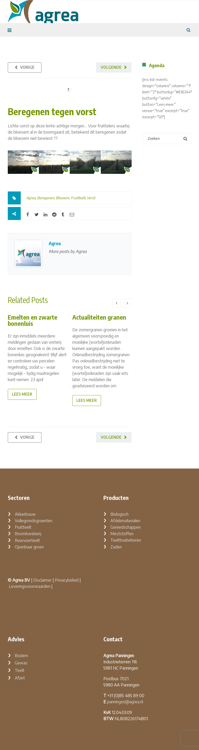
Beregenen (45, 198)
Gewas (21, 662)
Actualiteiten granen (99, 317)
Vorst (91, 198)
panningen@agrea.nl (125, 701)
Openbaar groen (29, 546)
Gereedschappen (125, 527)
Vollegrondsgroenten (33, 520)
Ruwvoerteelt (27, 540)
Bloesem (62, 198)
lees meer (22, 394)
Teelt (19, 670)
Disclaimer (42, 580)
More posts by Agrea (68, 251)
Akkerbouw (25, 514)
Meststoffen (121, 533)
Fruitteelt (78, 198)
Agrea (30, 198)
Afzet (20, 677)
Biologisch (119, 514)
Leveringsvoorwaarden (29, 586)
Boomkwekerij (28, 533)
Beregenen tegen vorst (52, 111)
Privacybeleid (67, 580)
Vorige (27, 67)
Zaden (116, 546)
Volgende (111, 67)
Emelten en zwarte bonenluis (32, 320)
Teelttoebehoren (125, 540)
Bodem (21, 655)
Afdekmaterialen (125, 520)
